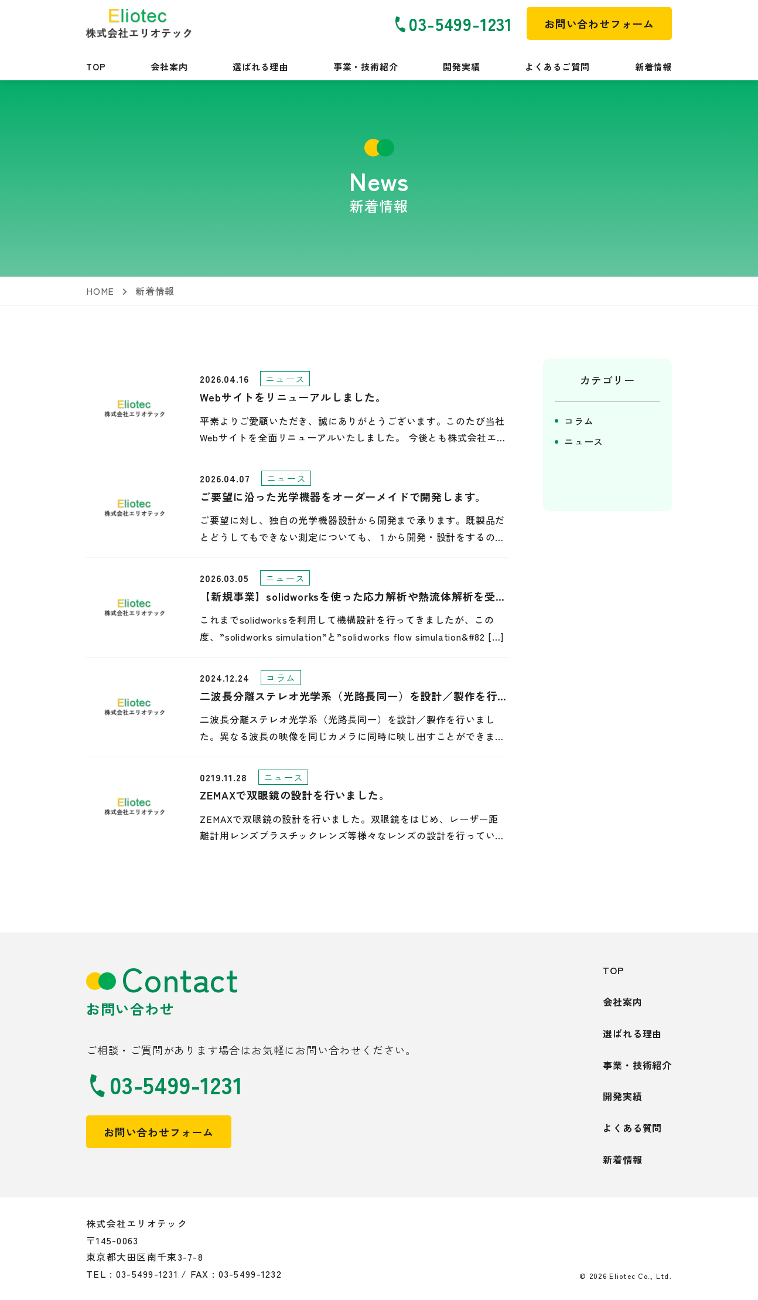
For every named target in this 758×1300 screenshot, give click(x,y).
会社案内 (169, 66)
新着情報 (653, 66)
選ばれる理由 (260, 66)
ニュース (583, 441)
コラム (578, 421)
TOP (95, 66)
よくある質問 (632, 1128)
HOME (100, 291)
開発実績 (461, 66)
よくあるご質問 (557, 66)
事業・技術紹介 (365, 66)
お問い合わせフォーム (159, 1131)
